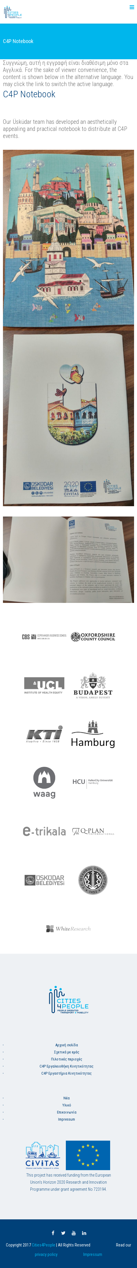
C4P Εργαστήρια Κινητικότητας (66, 1073)
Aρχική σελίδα (66, 1045)
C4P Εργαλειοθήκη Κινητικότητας (67, 1066)
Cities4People (43, 1245)
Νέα (66, 1098)
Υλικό (66, 1105)
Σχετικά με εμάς (66, 1052)
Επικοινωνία (66, 1112)
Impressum (66, 1119)
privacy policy (46, 1254)
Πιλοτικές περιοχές (66, 1059)
